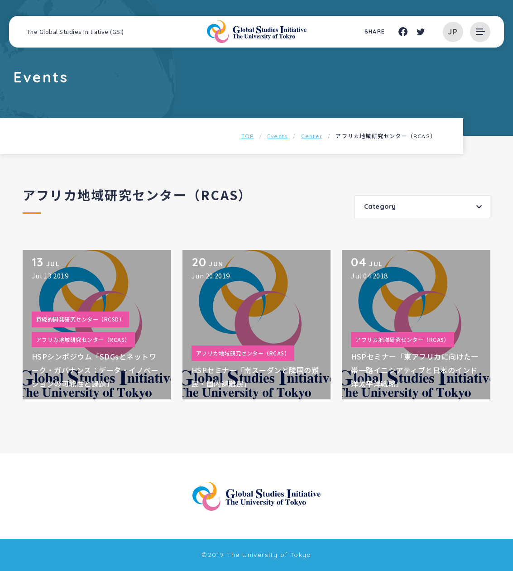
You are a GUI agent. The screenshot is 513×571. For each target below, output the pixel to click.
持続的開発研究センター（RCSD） (80, 319)
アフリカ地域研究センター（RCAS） (83, 339)
